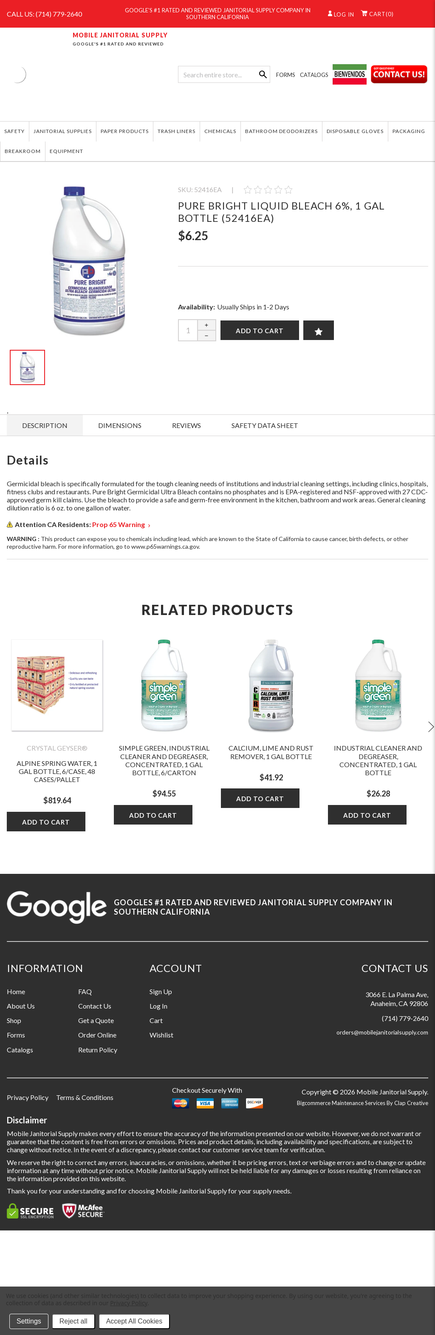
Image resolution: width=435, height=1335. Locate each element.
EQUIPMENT (66, 151)
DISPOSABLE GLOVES (355, 131)
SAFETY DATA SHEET (265, 425)
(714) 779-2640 (405, 1018)
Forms (16, 1035)
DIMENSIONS (119, 425)
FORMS (285, 74)
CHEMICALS (220, 131)
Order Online (97, 1035)
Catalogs (20, 1050)
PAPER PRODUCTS (125, 131)
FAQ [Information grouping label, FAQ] (85, 991)
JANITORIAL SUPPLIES (63, 131)
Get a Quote (96, 1020)
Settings (29, 1321)
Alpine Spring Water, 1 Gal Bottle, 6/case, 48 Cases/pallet (57, 771)
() (377, 13)
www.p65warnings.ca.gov (165, 546)
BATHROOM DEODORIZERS (281, 131)
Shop (14, 1020)
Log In (158, 1006)
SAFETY (14, 131)
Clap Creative (411, 1103)
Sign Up (161, 991)
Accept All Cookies (134, 1321)
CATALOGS (314, 74)
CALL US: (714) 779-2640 (44, 14)
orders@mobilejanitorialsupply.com (382, 1032)
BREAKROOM (23, 151)
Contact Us (94, 1006)
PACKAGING (409, 131)
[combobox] (224, 74)
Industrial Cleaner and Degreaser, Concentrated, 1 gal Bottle (378, 760)
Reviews (186, 425)
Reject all (73, 1321)
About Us (21, 1006)
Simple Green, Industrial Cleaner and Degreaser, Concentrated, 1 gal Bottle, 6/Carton (164, 760)
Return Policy (97, 1050)
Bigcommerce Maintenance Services (342, 1103)
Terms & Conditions (84, 1097)
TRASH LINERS (176, 131)
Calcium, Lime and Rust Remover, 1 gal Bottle (271, 752)
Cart (156, 1020)
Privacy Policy (27, 1097)
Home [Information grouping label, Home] (16, 991)
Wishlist (161, 1035)
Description (45, 425)
